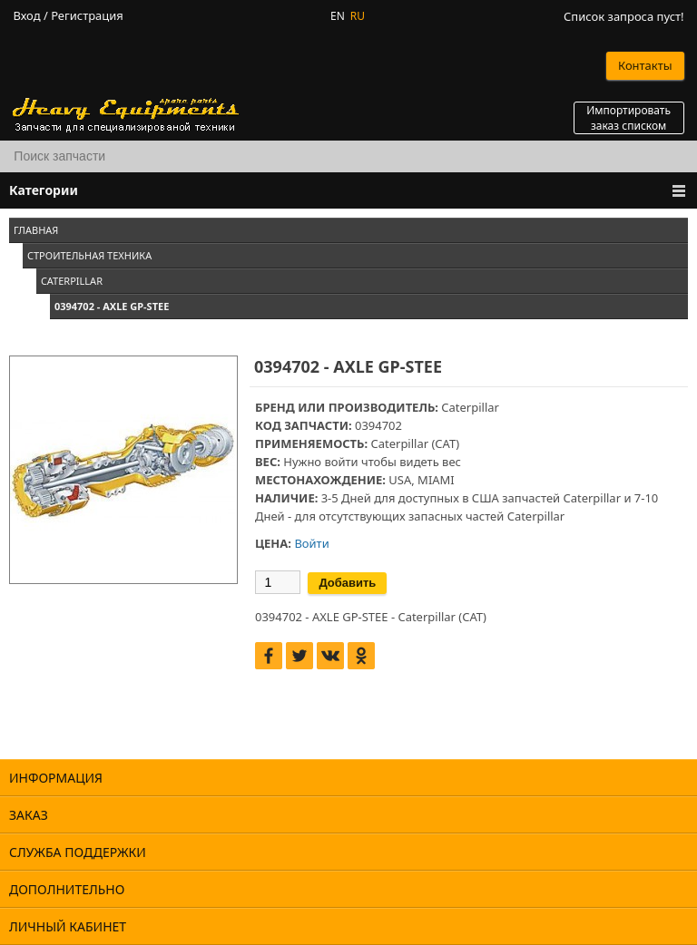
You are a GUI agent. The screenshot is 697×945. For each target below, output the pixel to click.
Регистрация (87, 16)
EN (337, 16)
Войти (311, 543)
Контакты (645, 65)
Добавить (347, 582)
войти (341, 461)
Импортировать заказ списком (628, 117)
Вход (26, 16)
